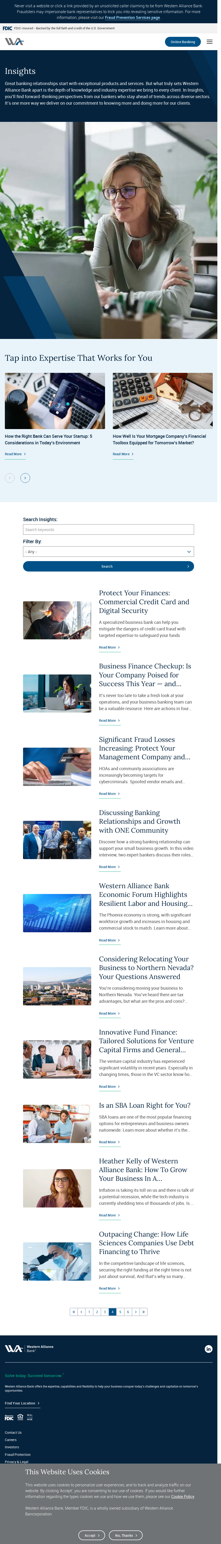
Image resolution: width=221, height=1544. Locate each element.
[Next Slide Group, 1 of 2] (25, 478)
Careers (10, 1439)
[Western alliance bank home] (14, 41)
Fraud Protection (18, 1454)
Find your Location (20, 1403)
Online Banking (183, 41)
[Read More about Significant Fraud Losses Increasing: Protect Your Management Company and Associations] (108, 766)
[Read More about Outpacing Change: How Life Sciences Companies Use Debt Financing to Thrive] (108, 1261)
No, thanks (124, 1535)
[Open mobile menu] (210, 42)
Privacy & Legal (16, 1461)
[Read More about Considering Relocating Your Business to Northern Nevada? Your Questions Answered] (108, 986)
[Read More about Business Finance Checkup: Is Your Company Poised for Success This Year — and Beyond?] (108, 693)
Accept (90, 1535)
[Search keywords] (108, 529)
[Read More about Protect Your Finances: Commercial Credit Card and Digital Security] (108, 620)
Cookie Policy (182, 1496)
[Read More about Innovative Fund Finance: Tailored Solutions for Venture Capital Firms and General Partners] (108, 1059)
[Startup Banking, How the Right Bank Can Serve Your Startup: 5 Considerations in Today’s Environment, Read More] (55, 416)
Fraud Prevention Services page (132, 17)
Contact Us (13, 1432)
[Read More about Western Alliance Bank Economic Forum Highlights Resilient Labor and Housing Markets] (108, 913)
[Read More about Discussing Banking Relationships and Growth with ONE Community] (108, 840)
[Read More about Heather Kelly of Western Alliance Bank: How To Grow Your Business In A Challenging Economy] (108, 1188)
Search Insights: (40, 519)
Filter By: (32, 541)
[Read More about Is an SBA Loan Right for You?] (108, 1124)
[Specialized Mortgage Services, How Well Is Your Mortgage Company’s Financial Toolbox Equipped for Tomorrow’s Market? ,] (163, 416)
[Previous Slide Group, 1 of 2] (10, 478)
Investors (12, 1447)
